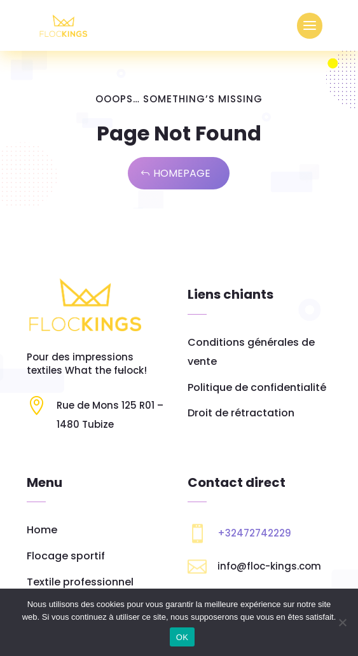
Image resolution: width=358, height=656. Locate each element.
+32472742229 (254, 533)
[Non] (342, 622)
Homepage (181, 173)
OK (182, 637)
